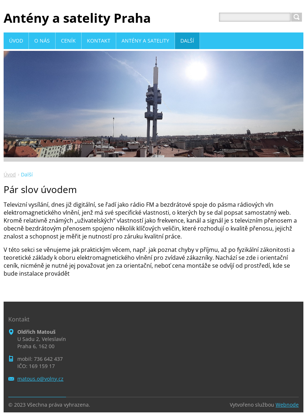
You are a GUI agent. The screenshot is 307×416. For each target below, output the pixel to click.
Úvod (10, 174)
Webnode (287, 404)
